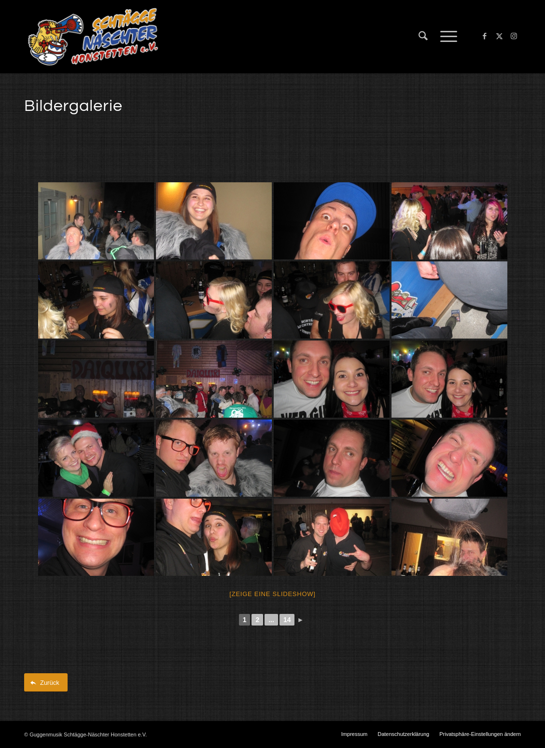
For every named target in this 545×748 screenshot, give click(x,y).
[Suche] (423, 36)
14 (287, 620)
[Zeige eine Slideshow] (272, 594)
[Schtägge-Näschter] (93, 36)
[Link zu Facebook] (484, 36)
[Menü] (445, 36)
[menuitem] (423, 36)
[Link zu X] (499, 36)
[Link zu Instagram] (513, 36)
